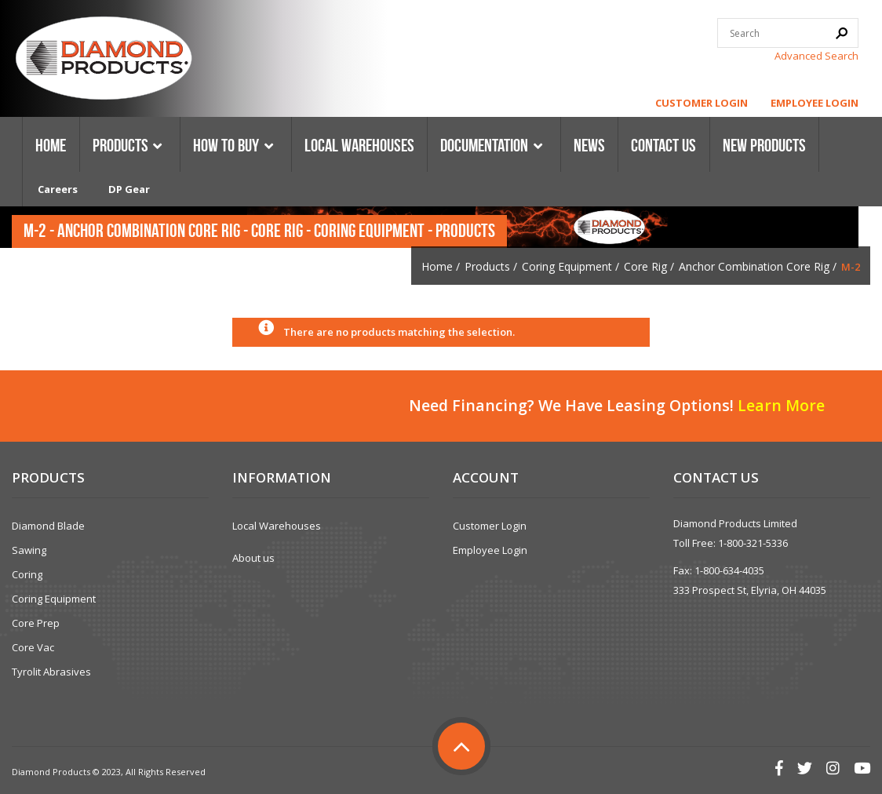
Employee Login (814, 103)
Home (437, 266)
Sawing (29, 550)
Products (487, 266)
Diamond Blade (48, 526)
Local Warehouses (276, 526)
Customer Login (701, 103)
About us (253, 558)
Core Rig (645, 266)
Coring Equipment (567, 266)
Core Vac (33, 647)
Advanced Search (816, 56)
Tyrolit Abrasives (51, 672)
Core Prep (36, 623)
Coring (27, 574)
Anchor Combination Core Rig (754, 266)
